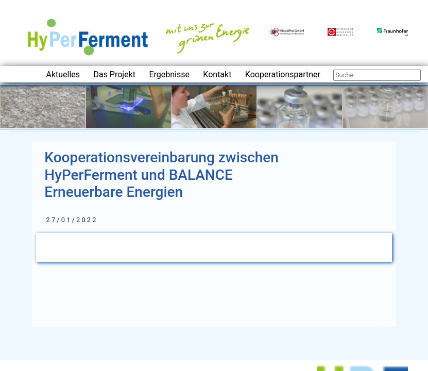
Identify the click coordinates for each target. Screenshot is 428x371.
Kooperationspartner (282, 74)
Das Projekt (114, 74)
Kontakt (217, 74)
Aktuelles (63, 74)
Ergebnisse (169, 74)
